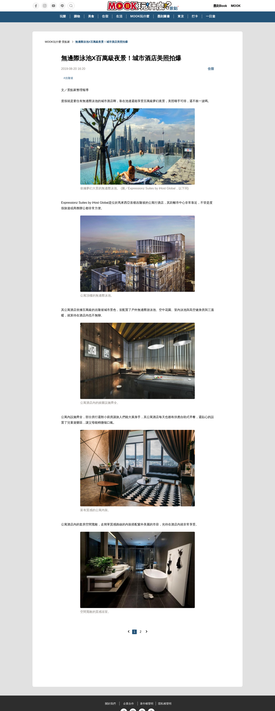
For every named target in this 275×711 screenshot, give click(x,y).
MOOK (236, 6)
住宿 (211, 68)
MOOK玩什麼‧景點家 (57, 41)
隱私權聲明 (164, 703)
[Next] (146, 631)
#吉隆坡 (68, 78)
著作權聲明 (146, 703)
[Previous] (128, 631)
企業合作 (128, 703)
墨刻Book (220, 6)
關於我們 (110, 703)
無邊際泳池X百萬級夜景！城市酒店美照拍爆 (101, 41)
